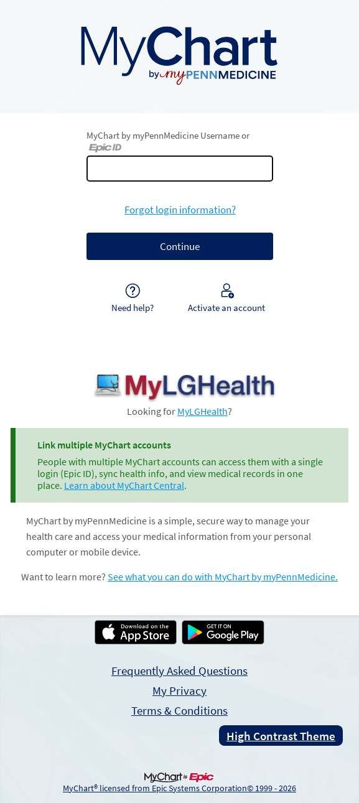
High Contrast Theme (280, 735)
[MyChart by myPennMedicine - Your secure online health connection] (179, 54)
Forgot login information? (180, 209)
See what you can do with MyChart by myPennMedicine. (223, 577)
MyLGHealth (202, 411)
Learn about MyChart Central (124, 485)
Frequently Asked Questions (179, 670)
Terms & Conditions (179, 710)
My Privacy (179, 690)
